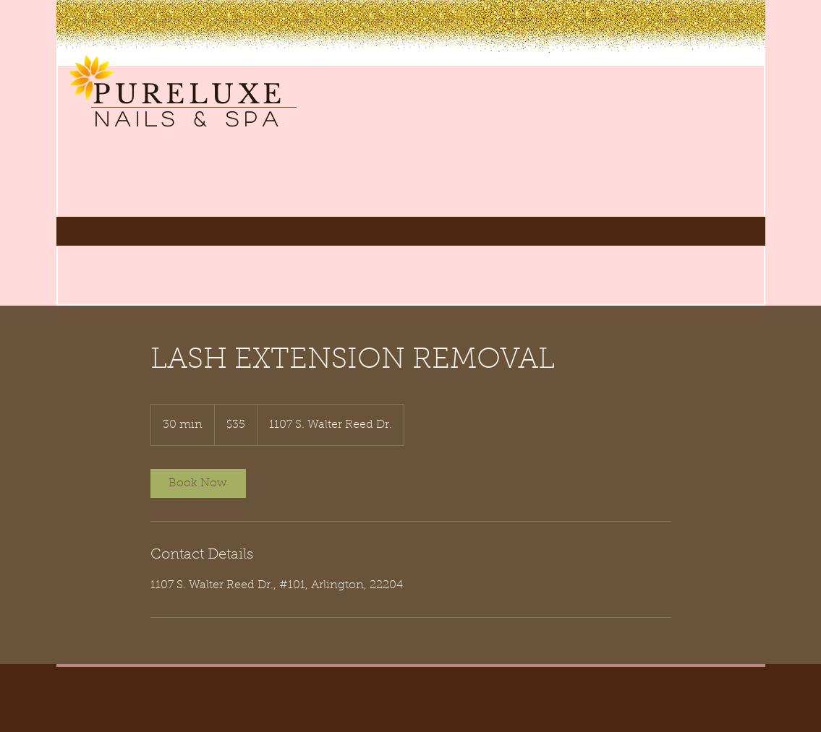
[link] (198, 483)
